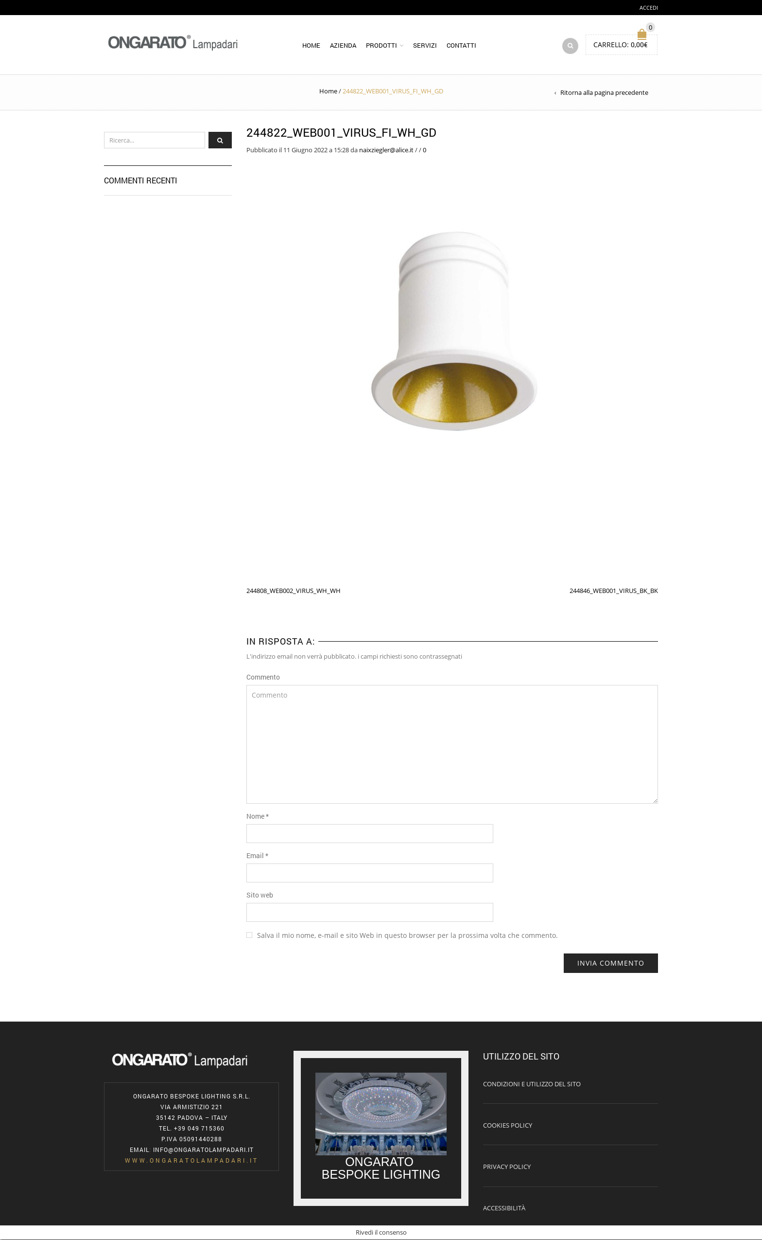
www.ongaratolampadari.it (192, 1161)
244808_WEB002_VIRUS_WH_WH (293, 590)
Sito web (259, 895)
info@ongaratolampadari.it (203, 1150)
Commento (263, 677)
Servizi (425, 45)
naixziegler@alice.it (386, 149)
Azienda (343, 45)
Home (311, 45)
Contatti (461, 45)
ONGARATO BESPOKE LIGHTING (381, 1168)
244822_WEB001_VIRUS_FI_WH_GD (341, 133)
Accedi (649, 7)
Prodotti (381, 45)
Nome (257, 816)
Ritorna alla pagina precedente (604, 93)
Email (257, 856)
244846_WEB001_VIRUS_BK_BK (614, 590)
